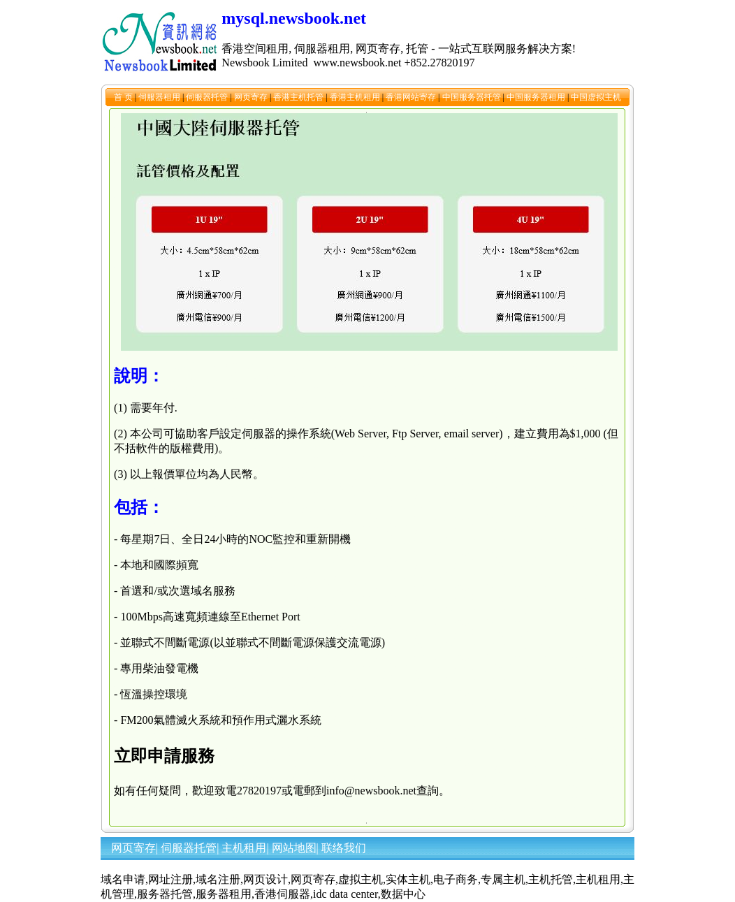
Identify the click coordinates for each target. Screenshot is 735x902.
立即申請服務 (164, 756)
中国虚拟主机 (596, 97)
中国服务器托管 (472, 97)
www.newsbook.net (357, 62)
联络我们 (343, 848)
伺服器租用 (160, 97)
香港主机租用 (356, 97)
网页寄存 (252, 97)
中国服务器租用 (537, 97)
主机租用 (243, 848)
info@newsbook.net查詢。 (388, 790)
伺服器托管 (208, 97)
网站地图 (294, 848)
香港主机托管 (299, 97)
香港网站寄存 (412, 97)
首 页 (124, 97)
